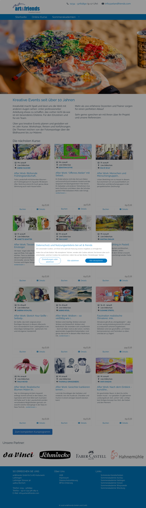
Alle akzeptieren (96, 261)
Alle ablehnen (73, 261)
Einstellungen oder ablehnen (50, 260)
